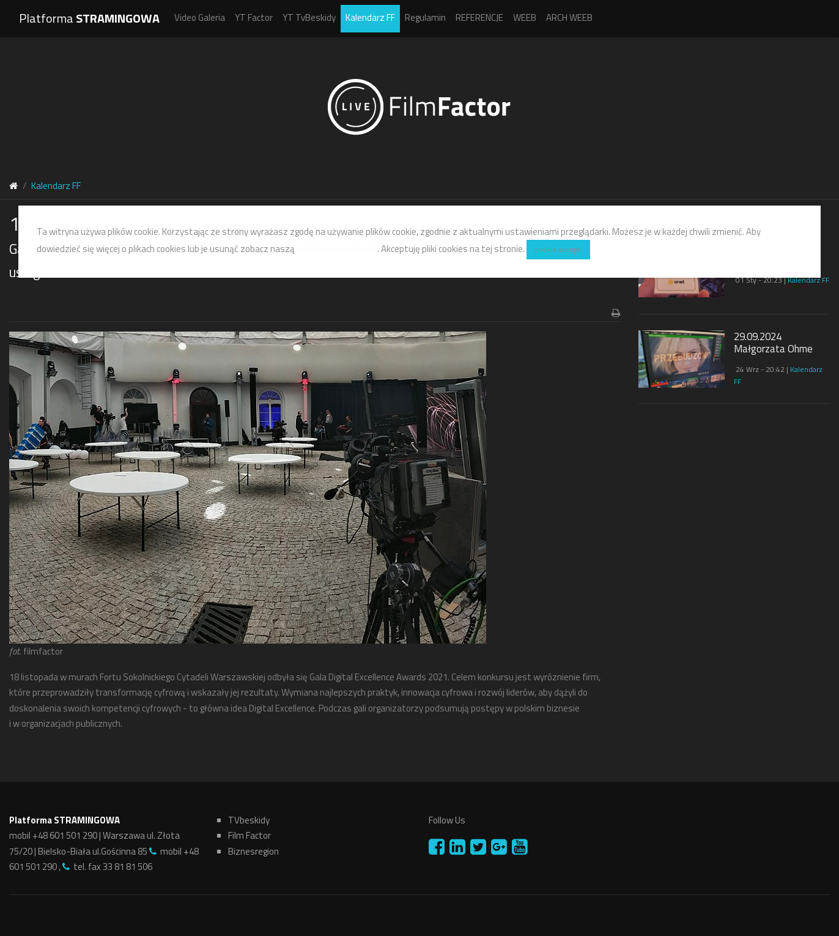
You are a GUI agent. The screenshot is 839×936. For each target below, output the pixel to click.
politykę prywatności (337, 248)
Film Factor (249, 835)
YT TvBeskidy (309, 17)
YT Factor (254, 17)
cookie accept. (558, 249)
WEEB (524, 17)
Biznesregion (253, 851)
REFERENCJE (479, 17)
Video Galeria (199, 17)
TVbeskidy (249, 820)
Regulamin (425, 17)
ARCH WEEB (569, 17)
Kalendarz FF (370, 17)
